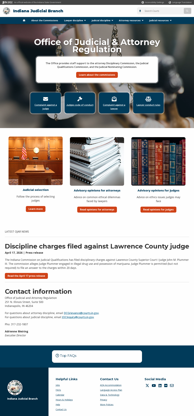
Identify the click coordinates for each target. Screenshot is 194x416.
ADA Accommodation (110, 384)
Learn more (36, 208)
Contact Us (61, 409)
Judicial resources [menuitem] (161, 20)
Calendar (60, 394)
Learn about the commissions (97, 74)
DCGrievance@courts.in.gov (81, 313)
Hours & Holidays (64, 399)
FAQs (58, 389)
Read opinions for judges (158, 209)
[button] (153, 2)
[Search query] (168, 11)
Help (58, 404)
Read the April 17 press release (26, 275)
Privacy (103, 399)
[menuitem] (24, 20)
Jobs (58, 384)
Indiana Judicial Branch (38, 10)
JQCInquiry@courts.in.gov (78, 317)
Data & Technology (109, 394)
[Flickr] (166, 385)
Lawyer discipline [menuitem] (75, 20)
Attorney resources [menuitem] (132, 20)
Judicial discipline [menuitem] (103, 20)
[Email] (172, 385)
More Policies (106, 404)
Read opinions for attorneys (97, 209)
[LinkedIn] (160, 385)
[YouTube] (154, 385)
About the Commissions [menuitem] (44, 20)
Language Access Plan (111, 389)
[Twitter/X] (148, 385)
